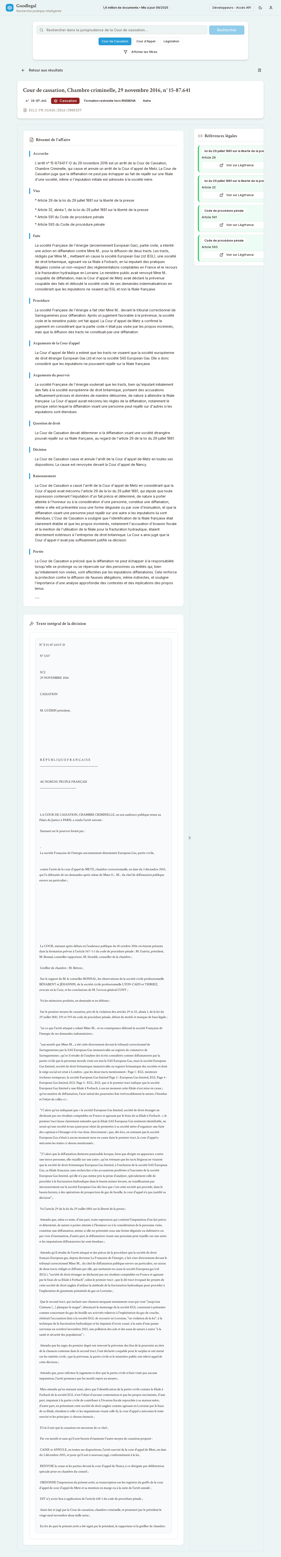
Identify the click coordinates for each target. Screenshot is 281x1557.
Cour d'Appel (145, 41)
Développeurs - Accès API (232, 7)
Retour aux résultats (42, 70)
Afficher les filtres (140, 52)
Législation (171, 41)
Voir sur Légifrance (237, 165)
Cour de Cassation (115, 41)
